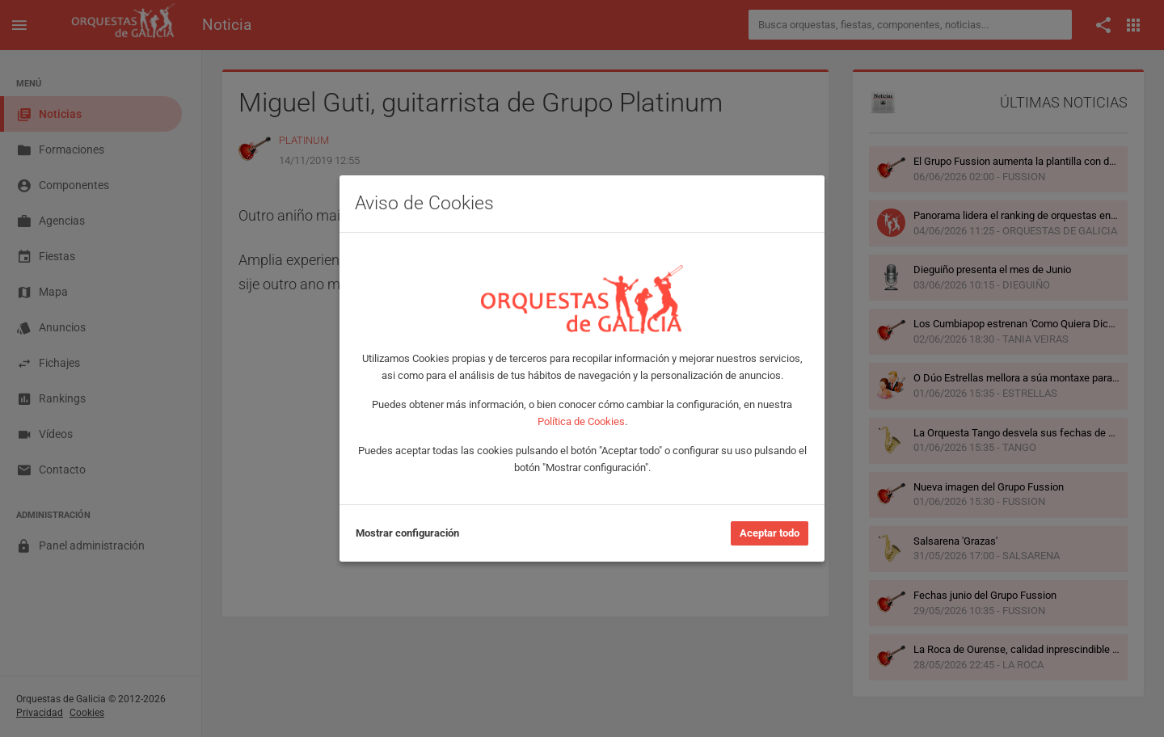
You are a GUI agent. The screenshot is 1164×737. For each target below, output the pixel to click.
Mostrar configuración (407, 533)
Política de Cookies (581, 421)
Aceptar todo (769, 533)
